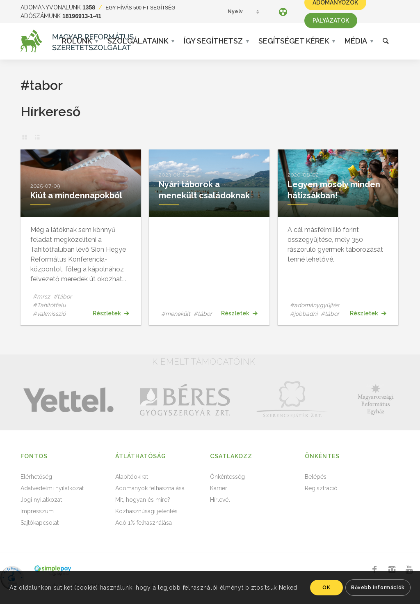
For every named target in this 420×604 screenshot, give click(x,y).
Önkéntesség (227, 476)
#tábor (62, 296)
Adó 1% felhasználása (143, 522)
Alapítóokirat (131, 476)
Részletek (111, 313)
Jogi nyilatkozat (41, 499)
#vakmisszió (49, 313)
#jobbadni (303, 313)
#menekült (175, 313)
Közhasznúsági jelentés (146, 511)
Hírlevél (220, 499)
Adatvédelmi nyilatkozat (52, 488)
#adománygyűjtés (314, 305)
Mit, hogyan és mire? (142, 499)
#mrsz (41, 296)
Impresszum (37, 511)
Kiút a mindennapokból (76, 195)
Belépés (315, 476)
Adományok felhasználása (150, 488)
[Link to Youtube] (409, 569)
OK (326, 587)
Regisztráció (321, 488)
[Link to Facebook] (374, 569)
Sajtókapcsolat (40, 522)
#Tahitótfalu (49, 305)
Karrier (218, 488)
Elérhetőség (36, 476)
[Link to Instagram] (392, 569)
